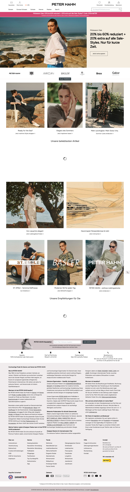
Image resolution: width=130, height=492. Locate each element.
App (28, 464)
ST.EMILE (58, 386)
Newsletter (94, 420)
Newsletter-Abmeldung (34, 448)
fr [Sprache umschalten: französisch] (28, 5)
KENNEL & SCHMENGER (54, 425)
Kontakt (86, 453)
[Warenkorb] (119, 4)
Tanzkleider (68, 453)
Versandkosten (94, 490)
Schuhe (32, 9)
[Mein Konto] (20, 4)
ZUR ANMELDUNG (89, 342)
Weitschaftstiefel (51, 451)
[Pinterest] (100, 476)
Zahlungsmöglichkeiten (109, 397)
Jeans (21, 412)
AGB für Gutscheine (14, 456)
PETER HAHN (63, 396)
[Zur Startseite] (63, 4)
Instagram (116, 420)
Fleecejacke (68, 451)
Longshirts (68, 456)
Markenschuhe (30, 421)
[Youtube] (96, 476)
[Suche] (120, 9)
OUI (72, 418)
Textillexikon (31, 456)
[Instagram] (92, 476)
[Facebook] (89, 476)
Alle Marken (65, 79)
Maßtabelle (30, 451)
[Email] (85, 476)
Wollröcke (49, 443)
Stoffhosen (11, 410)
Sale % (57, 9)
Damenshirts (37, 410)
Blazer (35, 407)
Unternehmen (12, 443)
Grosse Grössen (22, 9)
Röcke (18, 414)
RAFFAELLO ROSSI (53, 420)
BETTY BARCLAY (52, 418)
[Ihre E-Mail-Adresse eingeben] (67, 342)
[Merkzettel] (100, 4)
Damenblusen (28, 407)
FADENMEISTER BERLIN (73, 383)
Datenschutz (12, 448)
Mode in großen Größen (19, 395)
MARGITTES (66, 418)
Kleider (10, 414)
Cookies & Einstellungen (15, 451)
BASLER (49, 386)
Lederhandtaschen (51, 448)
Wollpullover (50, 461)
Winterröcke (69, 458)
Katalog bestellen (32, 443)
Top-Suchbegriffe (32, 458)
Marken (49, 9)
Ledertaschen (69, 448)
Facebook (107, 420)
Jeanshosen (68, 464)
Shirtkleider (68, 445)
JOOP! (87, 373)
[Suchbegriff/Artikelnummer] (104, 9)
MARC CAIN (112, 371)
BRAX (60, 418)
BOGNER (105, 371)
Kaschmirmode (13, 399)
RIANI (99, 371)
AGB (9, 453)
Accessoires (12, 423)
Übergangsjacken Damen (72, 443)
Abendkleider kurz (51, 445)
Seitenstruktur (31, 461)
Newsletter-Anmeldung (34, 445)
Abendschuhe (50, 456)
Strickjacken (12, 412)
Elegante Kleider (51, 453)
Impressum (11, 458)
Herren (41, 9)
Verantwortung (13, 445)
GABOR (71, 423)
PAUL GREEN (64, 423)
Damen (10, 9)
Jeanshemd (68, 461)
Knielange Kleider (51, 464)
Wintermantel (50, 458)
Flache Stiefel (50, 466)
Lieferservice (93, 412)
